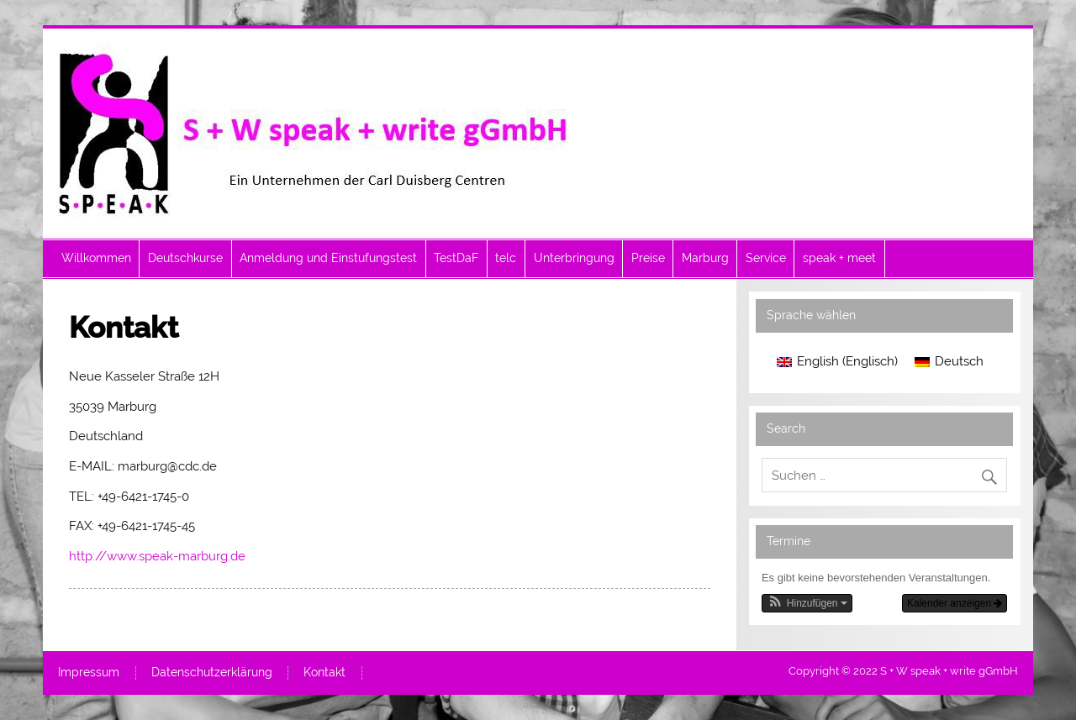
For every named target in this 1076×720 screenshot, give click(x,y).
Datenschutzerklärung (211, 673)
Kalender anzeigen (954, 603)
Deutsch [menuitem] (959, 361)
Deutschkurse (185, 258)
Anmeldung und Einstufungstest (328, 258)
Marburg (705, 258)
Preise (648, 258)
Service (766, 258)
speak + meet (839, 258)
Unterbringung (574, 258)
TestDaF (456, 258)
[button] (807, 603)
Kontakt (324, 673)
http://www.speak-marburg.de (157, 556)
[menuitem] (837, 362)
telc (505, 258)
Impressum (88, 673)
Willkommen (96, 258)
